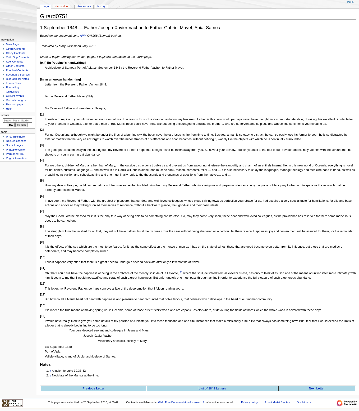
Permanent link (15, 153)
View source (84, 6)
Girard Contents (15, 48)
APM (83, 35)
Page (45, 6)
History (101, 6)
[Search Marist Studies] (17, 120)
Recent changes (16, 100)
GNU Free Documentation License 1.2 (181, 402)
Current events (15, 95)
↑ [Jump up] (50, 370)
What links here (15, 136)
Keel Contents (14, 61)
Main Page (12, 44)
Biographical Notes (17, 78)
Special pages (14, 145)
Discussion (61, 6)
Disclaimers (304, 402)
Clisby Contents (15, 53)
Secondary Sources (18, 74)
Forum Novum (14, 83)
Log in (350, 1)
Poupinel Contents (17, 70)
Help (9, 108)
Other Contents (15, 65)
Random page (14, 104)
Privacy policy (249, 402)
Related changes (16, 140)
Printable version (16, 149)
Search (5, 115)
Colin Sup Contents (17, 57)
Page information (16, 158)
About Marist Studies (277, 402)
